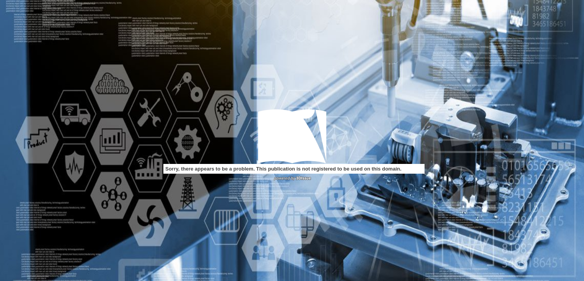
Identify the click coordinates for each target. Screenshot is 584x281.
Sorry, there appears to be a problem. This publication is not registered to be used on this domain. (283, 169)
